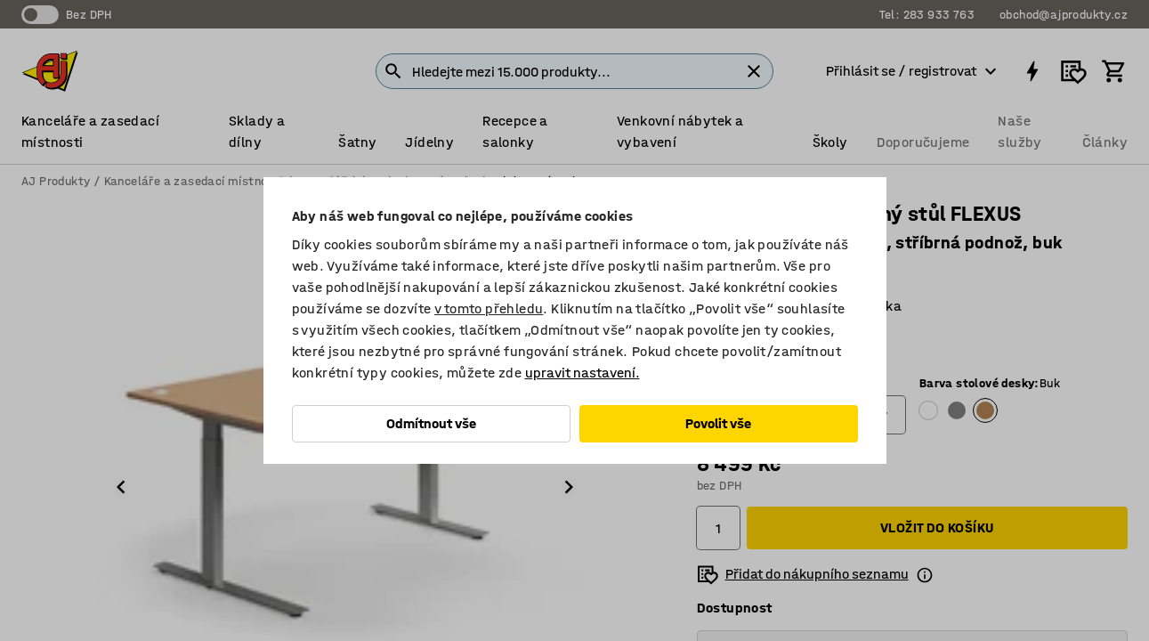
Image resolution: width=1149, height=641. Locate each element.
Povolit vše (718, 423)
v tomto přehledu (488, 308)
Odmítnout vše (431, 423)
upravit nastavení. (582, 372)
